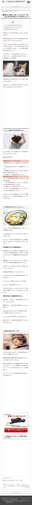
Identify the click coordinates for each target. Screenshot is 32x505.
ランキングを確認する (17, 430)
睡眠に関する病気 (7, 480)
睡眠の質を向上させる (25, 500)
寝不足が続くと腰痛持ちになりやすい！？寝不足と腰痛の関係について (23, 486)
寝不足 (10, 478)
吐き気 (7, 478)
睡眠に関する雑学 (9, 502)
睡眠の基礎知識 (7, 500)
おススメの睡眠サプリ (20, 501)
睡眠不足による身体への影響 (17, 480)
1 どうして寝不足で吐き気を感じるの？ (13, 25)
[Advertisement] (16, 107)
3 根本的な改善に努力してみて (11, 29)
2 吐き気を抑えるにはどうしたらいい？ (13, 27)
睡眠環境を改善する (10, 501)
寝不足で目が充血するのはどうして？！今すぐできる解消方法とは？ (9, 486)
